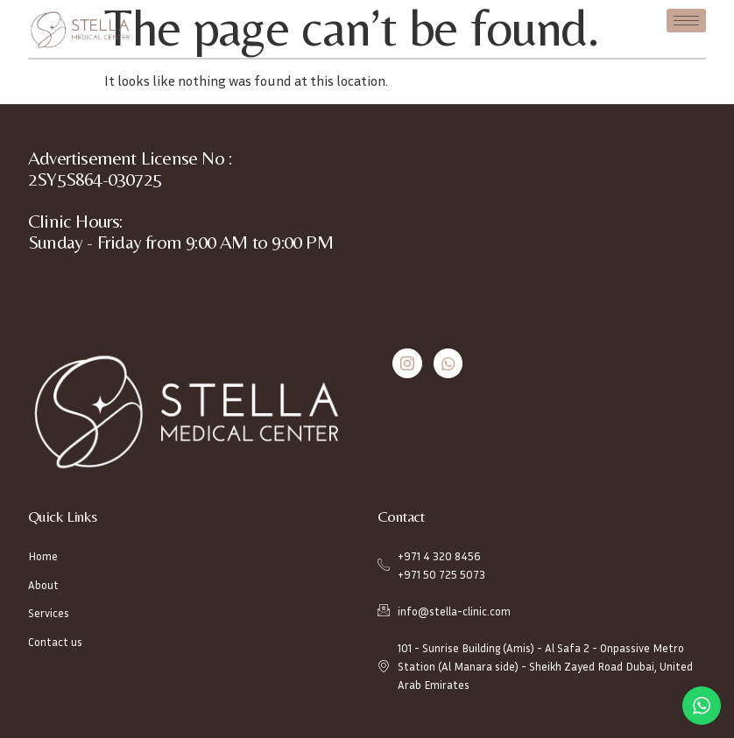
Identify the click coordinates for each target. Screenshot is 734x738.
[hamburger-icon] (686, 20)
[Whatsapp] (448, 363)
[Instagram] (407, 363)
